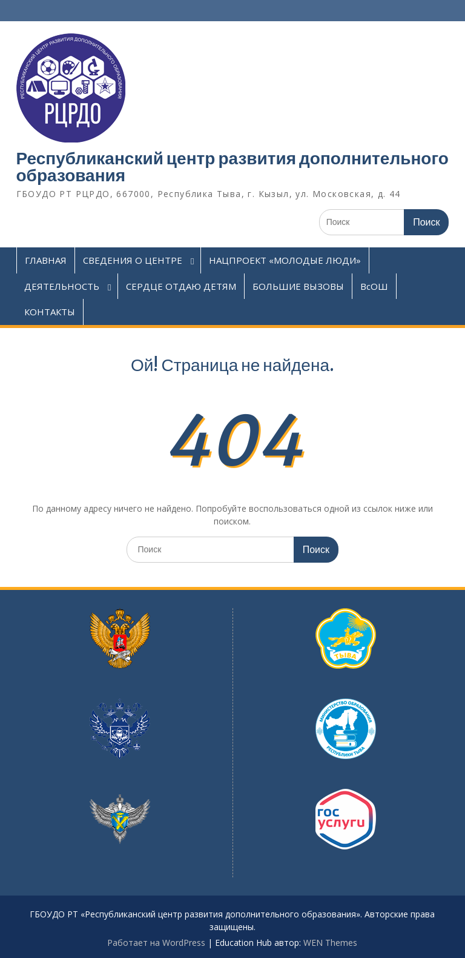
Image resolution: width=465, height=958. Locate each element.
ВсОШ (374, 286)
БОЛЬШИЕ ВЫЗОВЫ (298, 286)
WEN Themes (330, 942)
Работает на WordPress (156, 942)
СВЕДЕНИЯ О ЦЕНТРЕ (132, 260)
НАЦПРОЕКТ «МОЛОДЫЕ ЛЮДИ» (285, 260)
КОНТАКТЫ (49, 312)
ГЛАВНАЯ (46, 260)
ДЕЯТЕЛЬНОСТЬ (61, 286)
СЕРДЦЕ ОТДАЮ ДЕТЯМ (181, 286)
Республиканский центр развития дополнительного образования (232, 166)
